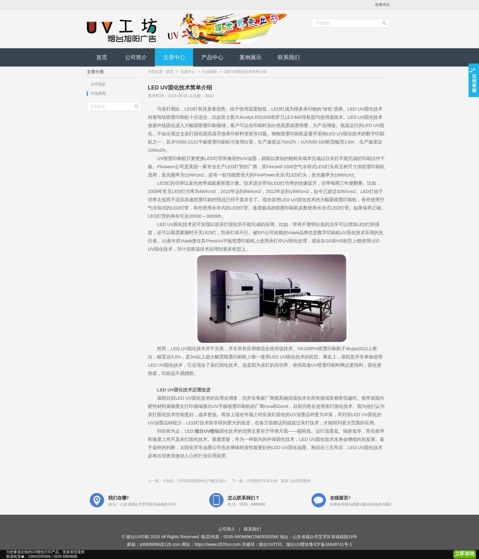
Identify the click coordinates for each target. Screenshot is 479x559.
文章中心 (174, 57)
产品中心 (212, 57)
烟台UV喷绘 (207, 431)
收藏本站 (382, 4)
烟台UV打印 (270, 544)
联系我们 (289, 57)
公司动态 (98, 84)
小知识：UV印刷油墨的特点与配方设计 (194, 481)
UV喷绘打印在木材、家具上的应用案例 (278, 481)
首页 (101, 57)
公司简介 (136, 57)
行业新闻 (98, 93)
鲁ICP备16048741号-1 (330, 544)
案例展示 (250, 57)
